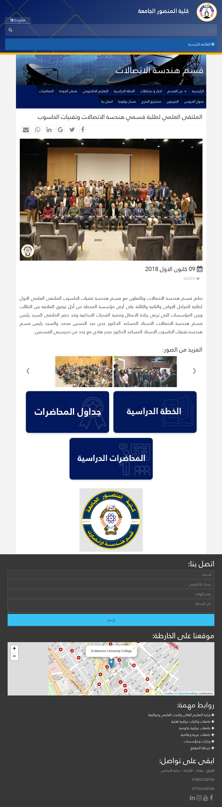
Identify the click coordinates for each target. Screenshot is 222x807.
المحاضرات (46, 91)
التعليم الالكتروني (95, 91)
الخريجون (173, 101)
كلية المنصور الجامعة (163, 11)
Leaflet (169, 693)
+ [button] (14, 649)
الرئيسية (198, 91)
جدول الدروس (194, 101)
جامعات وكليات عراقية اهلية (192, 721)
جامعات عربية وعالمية (197, 734)
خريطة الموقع (202, 748)
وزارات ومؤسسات (199, 741)
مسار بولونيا (127, 101)
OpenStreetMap (188, 693)
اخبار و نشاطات (151, 91)
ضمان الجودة (68, 91)
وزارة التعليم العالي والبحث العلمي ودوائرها (181, 714)
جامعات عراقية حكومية (196, 728)
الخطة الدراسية (124, 91)
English (18, 20)
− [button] (14, 656)
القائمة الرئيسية (201, 44)
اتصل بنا (107, 101)
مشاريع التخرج (151, 101)
